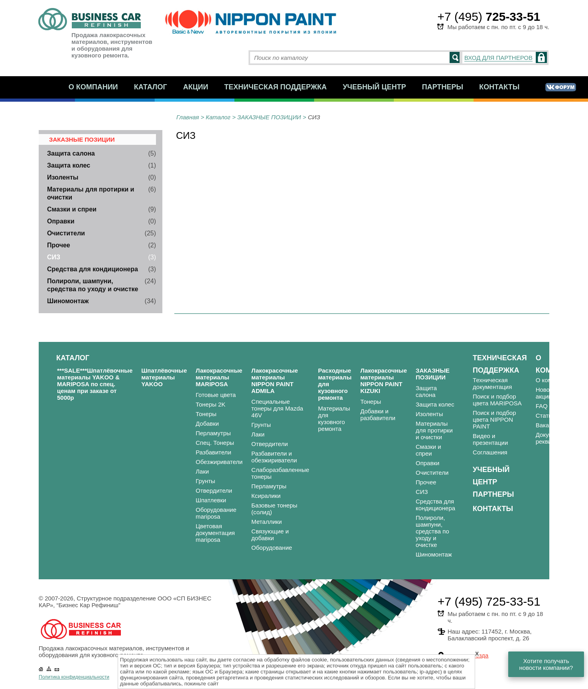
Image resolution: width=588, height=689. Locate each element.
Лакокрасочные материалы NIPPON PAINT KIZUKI (383, 380)
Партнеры (442, 87)
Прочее (58, 245)
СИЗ (53, 257)
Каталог (150, 87)
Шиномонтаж (68, 301)
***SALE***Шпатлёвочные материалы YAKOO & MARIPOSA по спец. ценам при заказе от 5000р (94, 384)
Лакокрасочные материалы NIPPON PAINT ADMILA (274, 380)
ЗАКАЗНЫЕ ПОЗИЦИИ (269, 117)
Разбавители (213, 452)
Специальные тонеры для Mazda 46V (277, 408)
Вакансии (549, 425)
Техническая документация (492, 383)
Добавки (207, 423)
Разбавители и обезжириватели (274, 457)
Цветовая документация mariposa (215, 533)
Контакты (499, 87)
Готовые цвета (216, 394)
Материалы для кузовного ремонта (334, 418)
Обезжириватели (219, 461)
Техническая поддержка (275, 87)
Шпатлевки (211, 500)
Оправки (60, 221)
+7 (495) (488, 16)
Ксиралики (265, 495)
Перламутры (213, 433)
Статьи (545, 415)
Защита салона (71, 153)
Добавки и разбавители (377, 414)
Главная (187, 117)
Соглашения (490, 452)
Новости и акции (550, 393)
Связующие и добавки (270, 534)
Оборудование (271, 547)
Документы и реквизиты (554, 438)
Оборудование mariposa (216, 513)
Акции (195, 87)
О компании (93, 87)
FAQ (542, 406)
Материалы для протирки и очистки (434, 430)
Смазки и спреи (72, 209)
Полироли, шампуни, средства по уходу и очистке (432, 531)
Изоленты (62, 177)
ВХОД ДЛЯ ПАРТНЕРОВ (498, 57)
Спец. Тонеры (215, 442)
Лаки (202, 471)
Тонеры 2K (211, 404)
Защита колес (68, 165)
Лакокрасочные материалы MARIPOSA (219, 377)
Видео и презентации (490, 439)
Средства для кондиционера (92, 269)
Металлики (266, 521)
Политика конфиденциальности (74, 677)
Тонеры (206, 414)
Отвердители (214, 490)
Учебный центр (374, 87)
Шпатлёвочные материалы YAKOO (164, 377)
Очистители (66, 233)
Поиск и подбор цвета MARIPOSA (497, 400)
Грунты (205, 481)
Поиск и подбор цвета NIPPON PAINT (494, 419)
